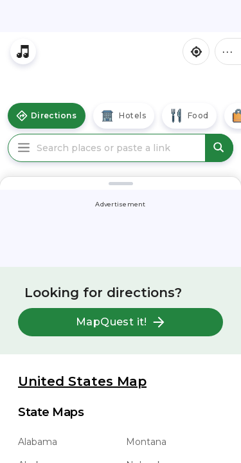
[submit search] (219, 148)
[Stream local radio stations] (23, 51)
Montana (146, 442)
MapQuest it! (120, 322)
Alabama (37, 442)
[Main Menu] (24, 148)
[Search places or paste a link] (120, 148)
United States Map (82, 381)
